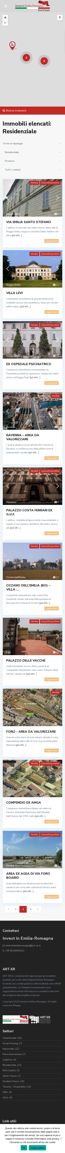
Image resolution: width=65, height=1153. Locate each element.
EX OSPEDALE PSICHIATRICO (28, 364)
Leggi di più (51, 241)
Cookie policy (38, 1148)
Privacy (16, 1005)
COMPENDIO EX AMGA (23, 802)
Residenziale (9, 1065)
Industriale (8, 1048)
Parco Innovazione (12, 1054)
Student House (11, 1081)
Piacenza (11, 502)
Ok (23, 1148)
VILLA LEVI (14, 293)
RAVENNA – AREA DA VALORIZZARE (22, 437)
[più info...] (16, 235)
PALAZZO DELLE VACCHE (25, 660)
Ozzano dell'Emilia (15, 577)
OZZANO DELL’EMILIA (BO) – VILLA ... (28, 587)
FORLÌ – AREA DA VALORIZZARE (31, 732)
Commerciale (9, 1038)
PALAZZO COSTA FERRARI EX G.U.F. (29, 512)
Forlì (8, 652)
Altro (5, 1097)
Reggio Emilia (13, 214)
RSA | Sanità (9, 1070)
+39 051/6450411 (14, 950)
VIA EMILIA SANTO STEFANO (28, 222)
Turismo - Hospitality (14, 1086)
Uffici (5, 1092)
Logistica (7, 1059)
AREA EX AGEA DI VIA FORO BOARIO (28, 876)
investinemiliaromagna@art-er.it (23, 945)
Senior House (10, 1076)
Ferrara (10, 794)
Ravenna (10, 427)
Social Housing (10, 1043)
